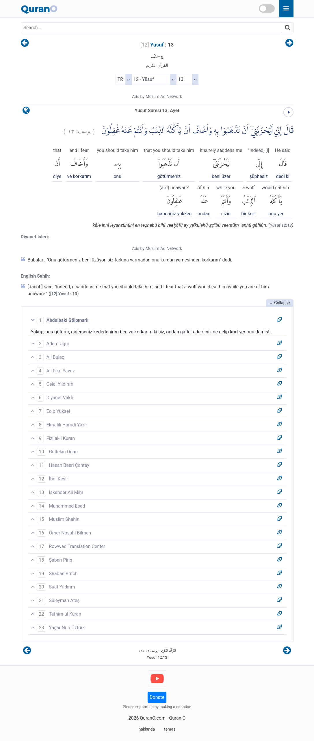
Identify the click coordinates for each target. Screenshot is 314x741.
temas (169, 729)
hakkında (147, 729)
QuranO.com (152, 718)
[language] (26, 111)
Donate (157, 697)
